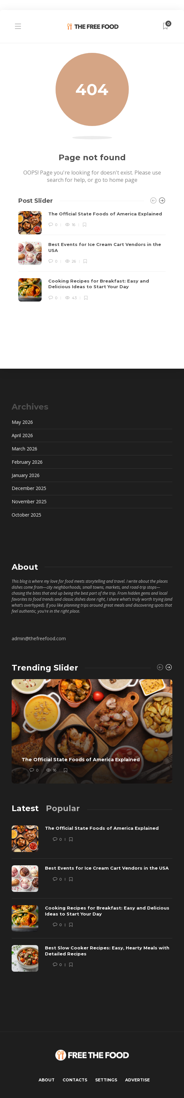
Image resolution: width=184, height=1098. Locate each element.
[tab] (25, 808)
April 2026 (22, 435)
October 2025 (26, 515)
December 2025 (29, 488)
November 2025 (29, 501)
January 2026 (26, 475)
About (47, 1079)
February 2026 (27, 462)
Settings (106, 1079)
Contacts (75, 1079)
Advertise (137, 1079)
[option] (92, 256)
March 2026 (24, 448)
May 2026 (22, 422)
